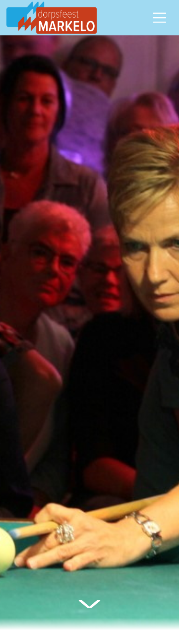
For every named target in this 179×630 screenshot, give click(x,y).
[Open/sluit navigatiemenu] (159, 17)
